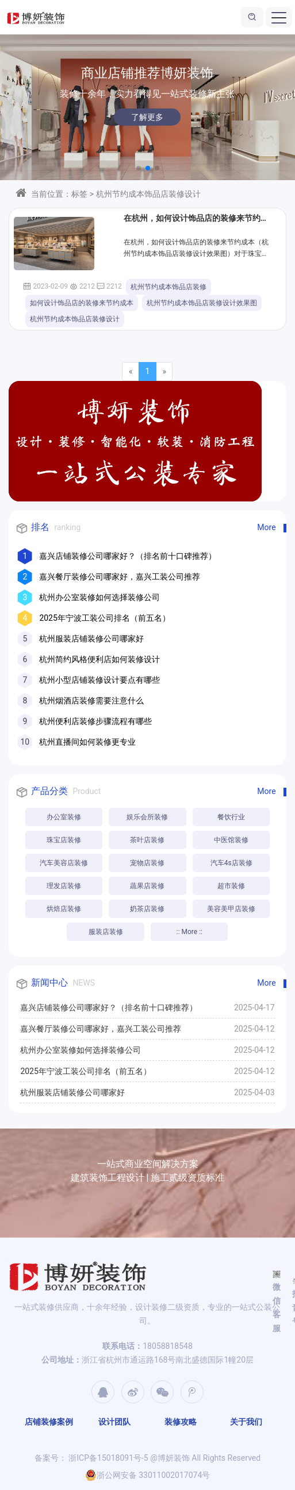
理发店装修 (64, 886)
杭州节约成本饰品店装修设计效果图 (202, 303)
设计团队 (114, 1421)
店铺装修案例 (49, 1421)
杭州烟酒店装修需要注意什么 (91, 700)
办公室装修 (64, 817)
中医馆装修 (231, 840)
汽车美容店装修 (64, 863)
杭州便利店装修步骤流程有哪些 (95, 721)
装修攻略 (180, 1421)
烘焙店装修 (64, 909)
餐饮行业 (231, 817)
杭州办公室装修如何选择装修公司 (99, 597)
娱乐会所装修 (147, 817)
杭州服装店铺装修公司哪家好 (91, 638)
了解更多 (147, 117)
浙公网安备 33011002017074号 (147, 1475)
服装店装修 (106, 932)
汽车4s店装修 (231, 863)
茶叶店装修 (147, 840)
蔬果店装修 (147, 886)
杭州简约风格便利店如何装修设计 (99, 659)
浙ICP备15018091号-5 (107, 1457)
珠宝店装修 (64, 840)
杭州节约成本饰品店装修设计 (75, 319)
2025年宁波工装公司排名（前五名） (104, 618)
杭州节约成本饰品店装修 (168, 287)
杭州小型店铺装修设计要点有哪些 (99, 679)
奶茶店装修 (147, 909)
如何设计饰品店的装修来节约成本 (81, 303)
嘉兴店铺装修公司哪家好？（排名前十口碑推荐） (127, 556)
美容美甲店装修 (231, 909)
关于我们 (246, 1421)
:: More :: (189, 932)
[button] (138, 168)
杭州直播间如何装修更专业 (87, 741)
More (266, 527)
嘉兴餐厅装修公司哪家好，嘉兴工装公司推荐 (119, 576)
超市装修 (231, 886)
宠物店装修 (147, 863)
